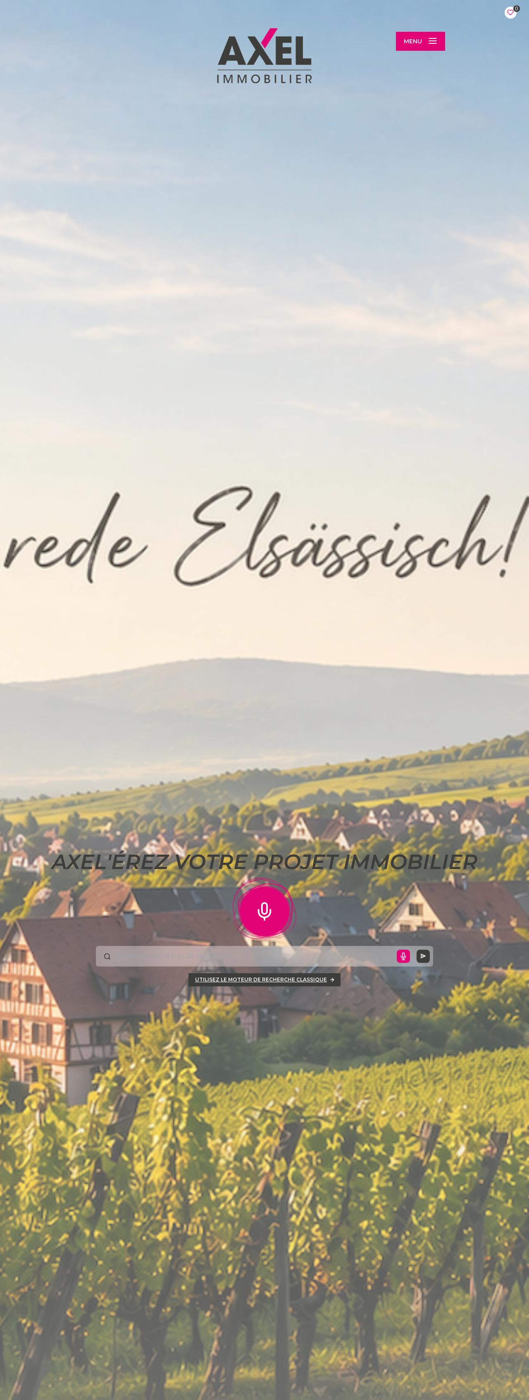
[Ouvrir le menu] (420, 41)
